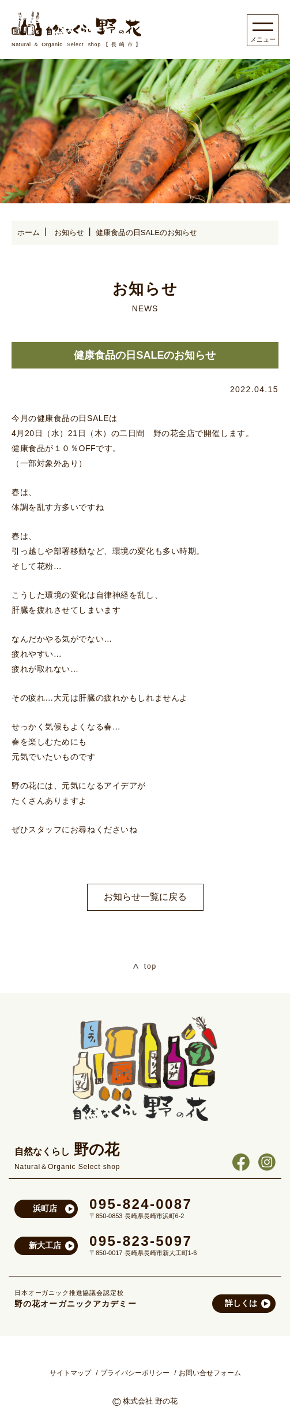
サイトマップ (70, 1373)
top (145, 966)
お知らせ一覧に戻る (145, 897)
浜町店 (45, 1208)
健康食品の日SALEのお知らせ (146, 232)
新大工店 (45, 1245)
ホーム (28, 232)
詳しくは (241, 1303)
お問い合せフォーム (210, 1373)
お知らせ (69, 232)
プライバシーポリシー (135, 1373)
